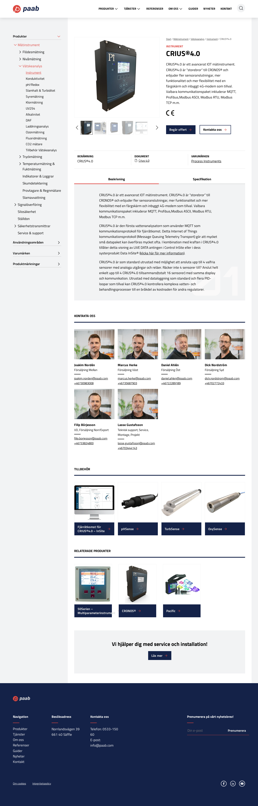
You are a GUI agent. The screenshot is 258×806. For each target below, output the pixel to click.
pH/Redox (32, 84)
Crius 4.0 (144, 161)
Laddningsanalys (37, 126)
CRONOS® (129, 610)
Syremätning (35, 96)
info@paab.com (101, 745)
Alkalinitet (33, 114)
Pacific (170, 610)
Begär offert (178, 129)
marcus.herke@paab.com (134, 378)
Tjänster (132, 8)
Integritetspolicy (41, 783)
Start (168, 39)
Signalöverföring (30, 204)
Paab (26, 9)
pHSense (127, 528)
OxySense (215, 528)
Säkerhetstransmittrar (34, 226)
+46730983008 (84, 383)
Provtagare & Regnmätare (42, 190)
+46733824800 (84, 443)
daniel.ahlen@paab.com (176, 378)
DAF (28, 120)
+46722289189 (171, 383)
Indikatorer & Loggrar (38, 176)
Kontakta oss (212, 129)
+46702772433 (214, 383)
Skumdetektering (35, 183)
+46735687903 (127, 383)
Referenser (154, 8)
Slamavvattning (34, 197)
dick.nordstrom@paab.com (222, 378)
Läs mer (156, 655)
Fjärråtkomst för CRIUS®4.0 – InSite (91, 528)
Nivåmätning (32, 59)
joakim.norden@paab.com (91, 378)
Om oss (176, 8)
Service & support (31, 233)
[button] (157, 127)
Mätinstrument (29, 45)
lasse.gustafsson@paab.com (136, 443)
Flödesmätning (33, 52)
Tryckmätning (32, 156)
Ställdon (24, 218)
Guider (193, 8)
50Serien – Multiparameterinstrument (95, 610)
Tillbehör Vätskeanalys (41, 150)
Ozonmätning (35, 132)
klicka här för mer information (162, 253)
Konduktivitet (35, 78)
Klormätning (34, 102)
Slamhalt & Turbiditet (40, 90)
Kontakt (226, 8)
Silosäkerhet (27, 211)
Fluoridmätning (36, 138)
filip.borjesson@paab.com (90, 438)
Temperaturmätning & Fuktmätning (39, 166)
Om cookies (19, 783)
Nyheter (209, 8)
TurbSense (172, 528)
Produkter (109, 8)
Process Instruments (206, 161)
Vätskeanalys (32, 66)
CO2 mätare (34, 144)
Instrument (33, 72)
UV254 (30, 108)
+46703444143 (127, 448)
